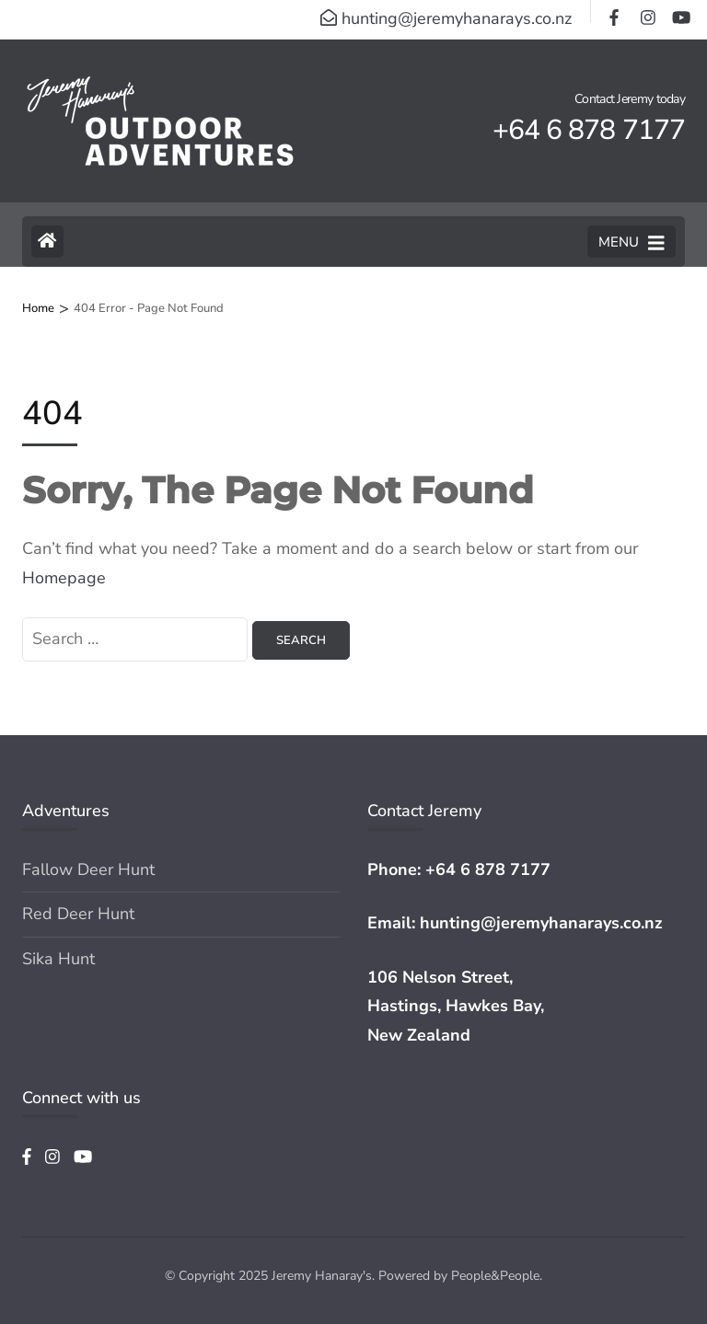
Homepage (64, 578)
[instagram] (647, 11)
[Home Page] (47, 241)
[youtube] (678, 11)
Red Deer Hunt (78, 914)
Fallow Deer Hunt (88, 869)
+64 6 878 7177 (488, 869)
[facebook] (615, 11)
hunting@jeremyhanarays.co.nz (541, 923)
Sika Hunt (58, 959)
